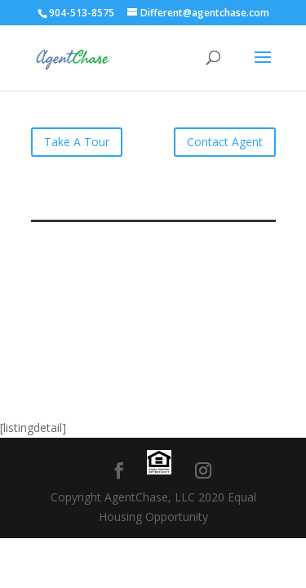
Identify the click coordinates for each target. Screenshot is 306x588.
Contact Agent (225, 141)
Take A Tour (76, 141)
